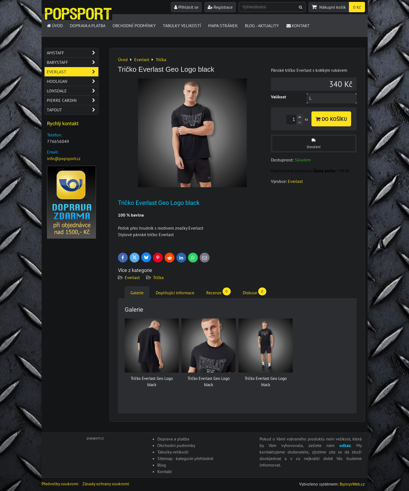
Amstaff (72, 52)
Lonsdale (72, 90)
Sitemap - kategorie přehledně (185, 458)
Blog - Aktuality (262, 25)
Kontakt (298, 25)
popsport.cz (95, 438)
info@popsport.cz (63, 158)
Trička (158, 277)
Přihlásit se (186, 7)
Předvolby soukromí (60, 483)
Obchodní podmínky (134, 25)
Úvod (54, 25)
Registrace (220, 7)
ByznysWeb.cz (352, 484)
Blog (161, 465)
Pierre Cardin (72, 100)
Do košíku (331, 118)
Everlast (132, 277)
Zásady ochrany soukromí (105, 483)
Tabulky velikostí (182, 25)
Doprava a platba (87, 25)
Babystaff (72, 62)
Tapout (72, 109)
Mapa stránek (223, 25)
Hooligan (72, 81)
